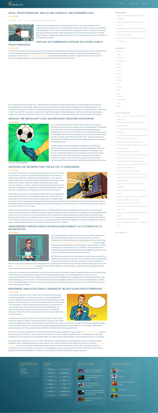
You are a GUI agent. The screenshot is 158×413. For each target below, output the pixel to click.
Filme (117, 70)
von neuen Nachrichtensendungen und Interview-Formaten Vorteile (72, 243)
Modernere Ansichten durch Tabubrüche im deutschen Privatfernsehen (131, 39)
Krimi (117, 83)
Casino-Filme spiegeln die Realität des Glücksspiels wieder (132, 155)
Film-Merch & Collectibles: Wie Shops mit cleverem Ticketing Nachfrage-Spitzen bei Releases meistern (130, 159)
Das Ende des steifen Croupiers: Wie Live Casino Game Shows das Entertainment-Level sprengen (131, 198)
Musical (118, 87)
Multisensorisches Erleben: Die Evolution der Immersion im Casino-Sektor (132, 207)
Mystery (118, 90)
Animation (118, 58)
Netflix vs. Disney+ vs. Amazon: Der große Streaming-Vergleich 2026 (130, 117)
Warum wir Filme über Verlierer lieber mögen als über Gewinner (130, 191)
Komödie (118, 80)
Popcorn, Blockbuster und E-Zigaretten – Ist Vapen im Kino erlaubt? (132, 224)
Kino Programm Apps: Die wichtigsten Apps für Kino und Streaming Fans (131, 130)
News (144, 3)
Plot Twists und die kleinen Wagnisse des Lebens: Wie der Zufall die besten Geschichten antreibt (131, 137)
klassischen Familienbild (91, 332)
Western (118, 106)
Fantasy (118, 67)
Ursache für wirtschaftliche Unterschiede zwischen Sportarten (131, 23)
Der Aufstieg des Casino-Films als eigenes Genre (129, 142)
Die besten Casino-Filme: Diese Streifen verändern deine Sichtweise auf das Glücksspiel (131, 166)
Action (117, 54)
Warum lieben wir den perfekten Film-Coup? (128, 171)
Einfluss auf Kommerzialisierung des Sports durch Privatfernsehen (130, 17)
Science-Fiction (120, 99)
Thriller (118, 103)
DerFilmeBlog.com (29, 364)
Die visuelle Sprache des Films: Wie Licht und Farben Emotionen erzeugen (130, 124)
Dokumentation (120, 61)
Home (121, 3)
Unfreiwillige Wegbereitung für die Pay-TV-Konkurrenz (131, 28)
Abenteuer (119, 51)
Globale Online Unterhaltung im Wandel (126, 219)
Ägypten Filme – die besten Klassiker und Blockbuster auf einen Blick (131, 214)
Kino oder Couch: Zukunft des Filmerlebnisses (128, 203)
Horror (117, 77)
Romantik (118, 96)
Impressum (23, 371)
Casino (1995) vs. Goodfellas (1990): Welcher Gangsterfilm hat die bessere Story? (132, 146)
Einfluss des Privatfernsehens (38, 56)
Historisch (118, 74)
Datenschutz (24, 369)
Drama (118, 64)
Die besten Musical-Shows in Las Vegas (126, 151)
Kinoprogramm (24, 372)
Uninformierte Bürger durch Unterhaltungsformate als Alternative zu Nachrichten (131, 33)
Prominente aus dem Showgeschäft (23, 266)
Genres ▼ (133, 3)
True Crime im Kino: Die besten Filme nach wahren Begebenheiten (129, 185)
